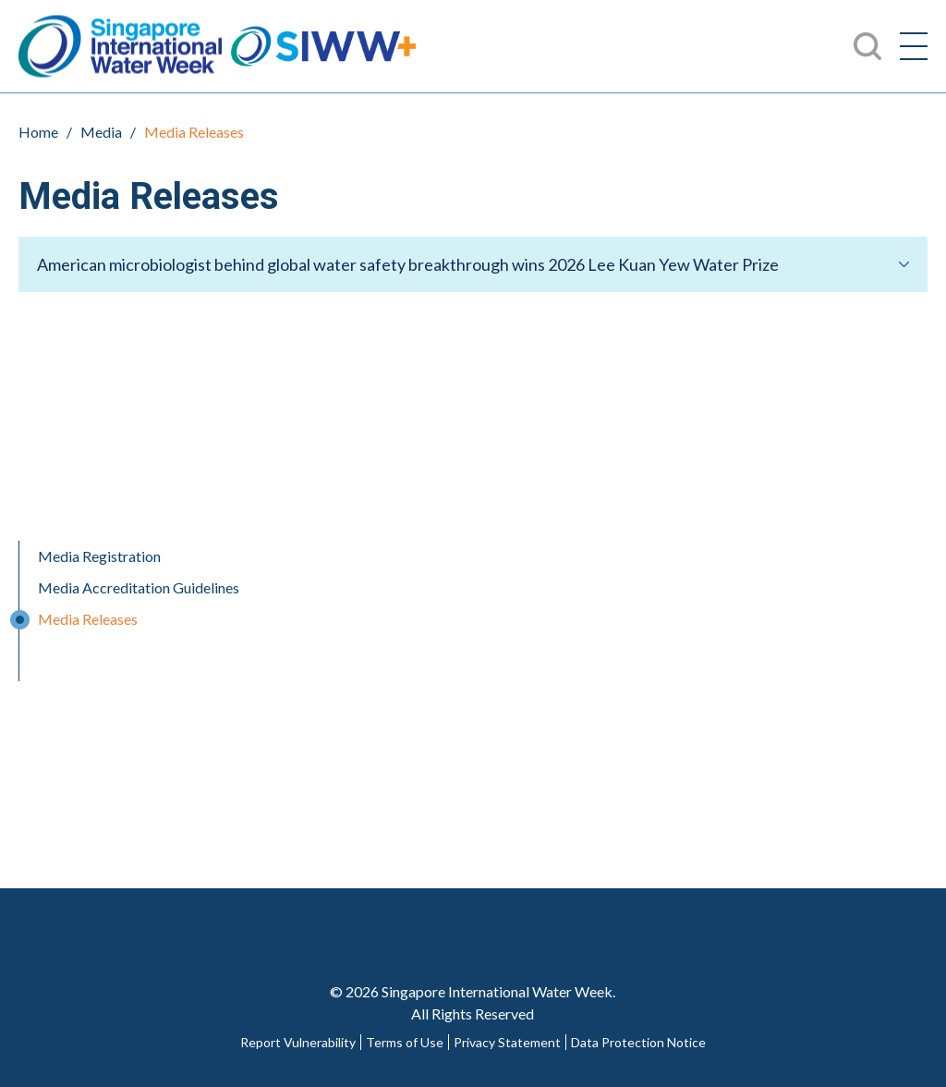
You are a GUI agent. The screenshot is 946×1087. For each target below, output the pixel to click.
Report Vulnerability (298, 1042)
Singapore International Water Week (120, 47)
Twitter (435, 917)
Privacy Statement (507, 1042)
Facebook (358, 917)
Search (867, 46)
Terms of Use (404, 1042)
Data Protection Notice (638, 1042)
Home (38, 131)
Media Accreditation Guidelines (138, 587)
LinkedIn (588, 917)
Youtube (512, 917)
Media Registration (99, 556)
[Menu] (914, 46)
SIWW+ (323, 46)
